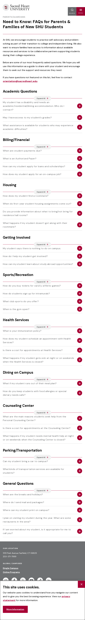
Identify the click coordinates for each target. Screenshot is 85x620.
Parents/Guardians (14, 17)
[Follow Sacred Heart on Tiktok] (40, 580)
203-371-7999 (9, 556)
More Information (15, 609)
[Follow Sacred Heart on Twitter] (23, 580)
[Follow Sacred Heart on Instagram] (6, 580)
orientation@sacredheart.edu (20, 81)
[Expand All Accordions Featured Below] (42, 98)
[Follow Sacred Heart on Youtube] (31, 580)
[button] (80, 11)
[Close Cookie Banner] (81, 584)
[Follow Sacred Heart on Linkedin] (49, 580)
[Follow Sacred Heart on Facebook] (14, 580)
